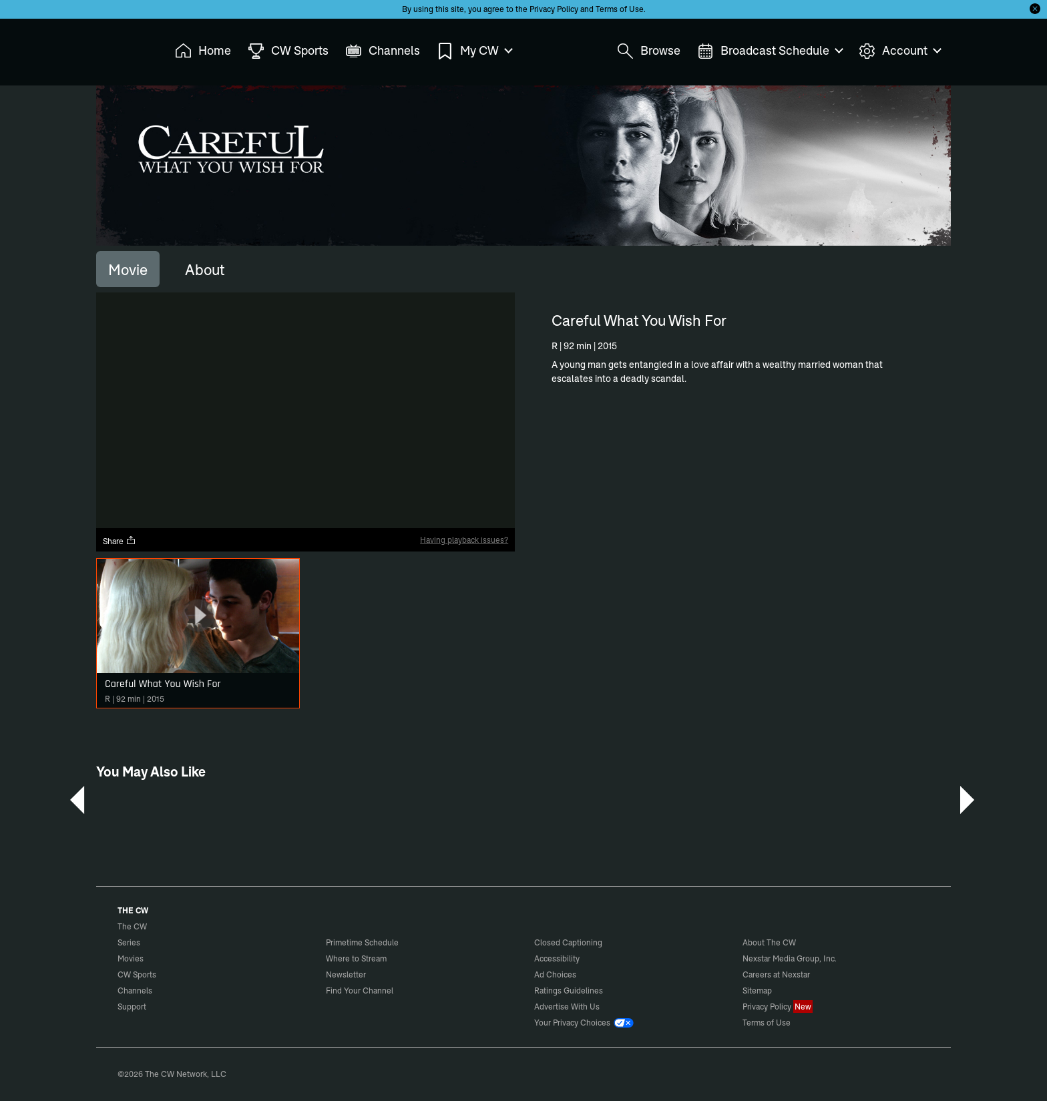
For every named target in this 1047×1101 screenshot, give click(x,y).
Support (132, 1007)
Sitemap (757, 990)
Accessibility (557, 958)
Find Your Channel (359, 990)
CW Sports (137, 974)
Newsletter (346, 974)
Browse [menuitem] (648, 51)
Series (129, 942)
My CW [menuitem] (474, 51)
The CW (123, 47)
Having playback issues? (464, 540)
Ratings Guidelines (568, 990)
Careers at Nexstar (776, 974)
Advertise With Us (567, 1007)
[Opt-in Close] (1035, 8)
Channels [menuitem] (382, 51)
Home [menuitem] (203, 51)
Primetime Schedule (362, 942)
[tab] (128, 269)
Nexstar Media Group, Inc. (790, 958)
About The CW (769, 942)
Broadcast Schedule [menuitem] (769, 51)
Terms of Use (620, 9)
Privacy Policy (554, 9)
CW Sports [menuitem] (288, 51)
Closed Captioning (568, 942)
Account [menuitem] (899, 51)
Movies (131, 958)
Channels (135, 990)
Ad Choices (555, 974)
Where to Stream (356, 958)
